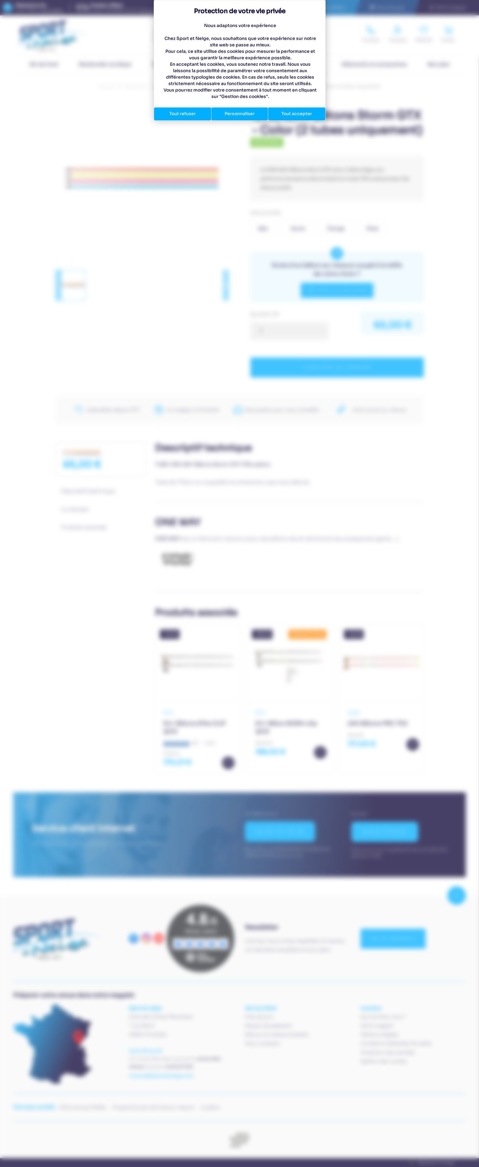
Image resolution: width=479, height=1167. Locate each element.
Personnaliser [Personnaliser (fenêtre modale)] (240, 113)
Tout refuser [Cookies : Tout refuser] (182, 113)
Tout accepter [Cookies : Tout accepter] (296, 113)
